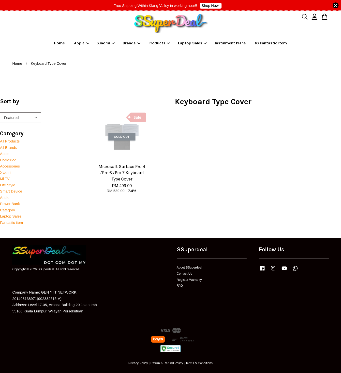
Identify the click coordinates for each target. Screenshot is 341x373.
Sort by (9, 101)
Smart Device (11, 191)
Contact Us (184, 273)
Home (59, 43)
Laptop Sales (192, 43)
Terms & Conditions (199, 363)
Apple (81, 43)
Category (7, 210)
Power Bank (10, 204)
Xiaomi (106, 43)
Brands (131, 43)
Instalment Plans (230, 43)
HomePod (8, 160)
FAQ (180, 285)
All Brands (8, 147)
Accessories (10, 166)
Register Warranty (189, 280)
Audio (4, 197)
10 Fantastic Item (271, 43)
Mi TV (5, 179)
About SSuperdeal (189, 267)
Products (159, 43)
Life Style (7, 185)
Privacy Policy (138, 363)
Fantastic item (11, 222)
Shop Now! (211, 5)
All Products (10, 141)
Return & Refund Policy (166, 363)
